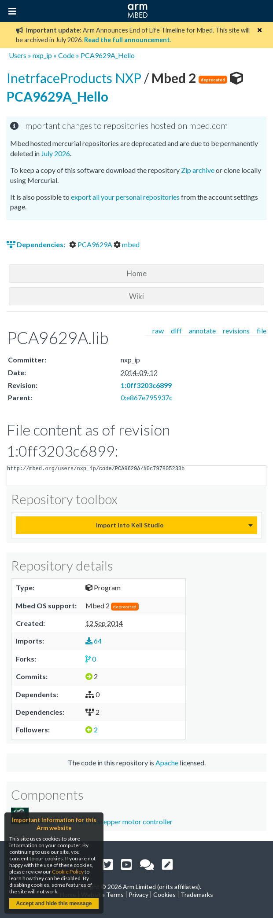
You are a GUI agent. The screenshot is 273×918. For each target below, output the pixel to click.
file (261, 330)
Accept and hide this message (54, 903)
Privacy (138, 894)
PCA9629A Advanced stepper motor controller (92, 817)
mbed (127, 244)
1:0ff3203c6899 (146, 385)
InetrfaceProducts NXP (75, 78)
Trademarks (197, 894)
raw (158, 330)
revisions (236, 330)
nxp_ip (42, 55)
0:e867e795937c (147, 397)
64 (93, 640)
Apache (166, 762)
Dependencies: (36, 244)
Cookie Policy (68, 871)
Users (17, 55)
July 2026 (55, 153)
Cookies (164, 894)
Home (137, 273)
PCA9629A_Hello (108, 55)
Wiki (136, 296)
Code (66, 55)
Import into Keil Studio (130, 525)
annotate (202, 330)
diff (176, 330)
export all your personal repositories (125, 197)
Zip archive (197, 170)
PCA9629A (91, 244)
